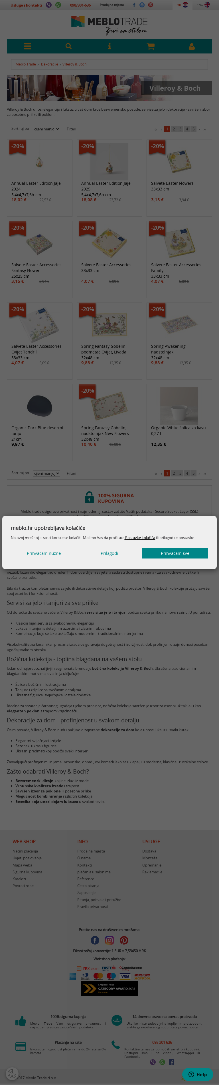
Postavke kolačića (139, 537)
